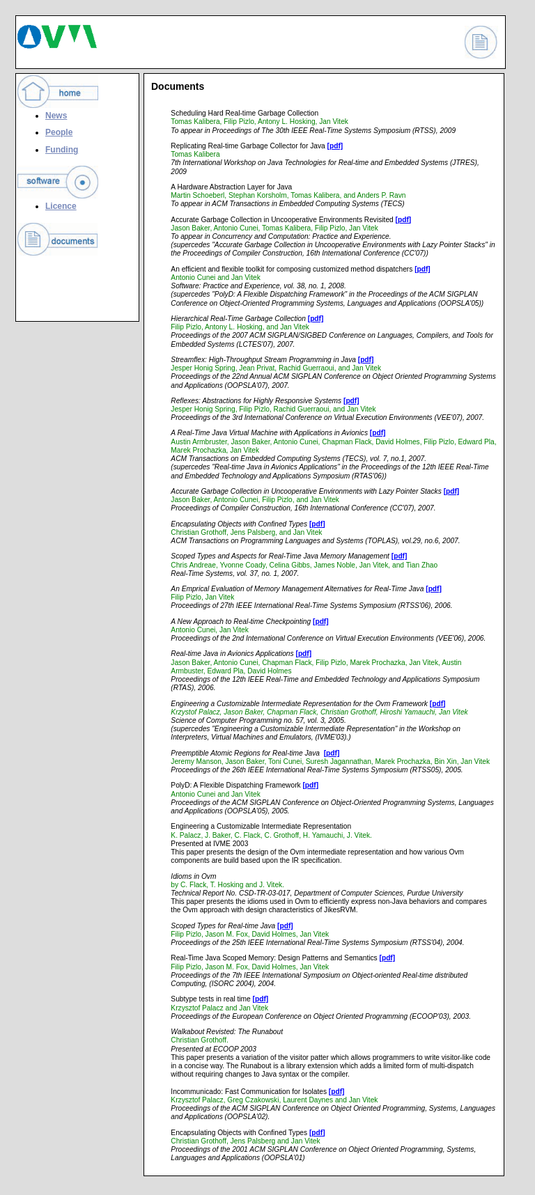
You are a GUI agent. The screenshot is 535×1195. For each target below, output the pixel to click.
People (58, 132)
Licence (61, 206)
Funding (61, 150)
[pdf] (335, 146)
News (56, 115)
